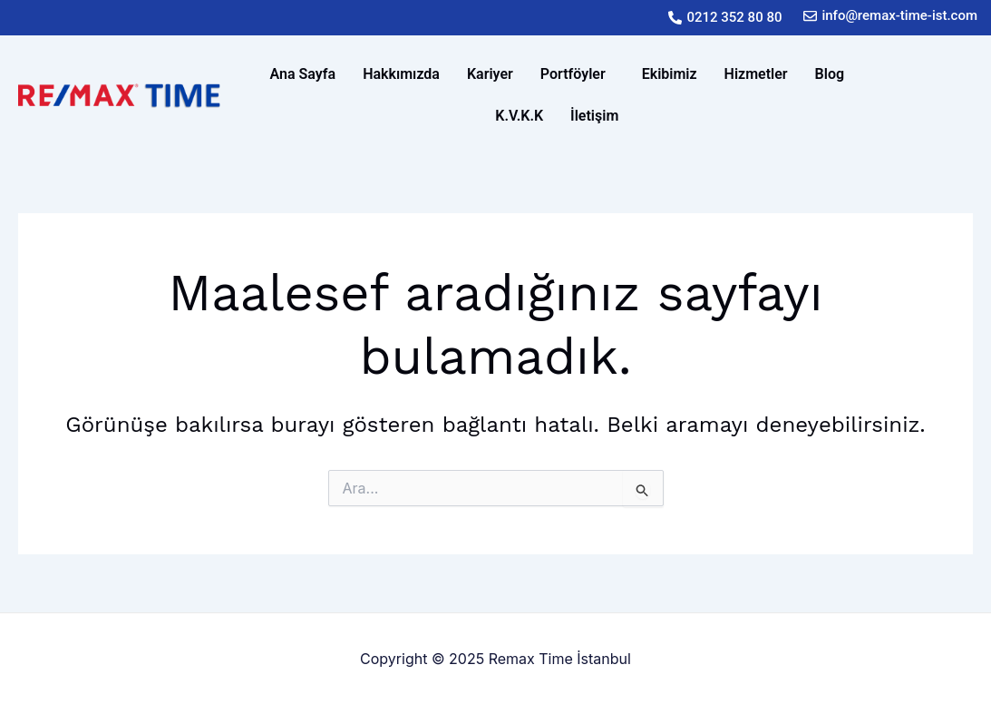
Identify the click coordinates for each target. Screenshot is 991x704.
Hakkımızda (401, 74)
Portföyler (573, 74)
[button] (577, 74)
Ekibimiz (669, 74)
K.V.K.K (519, 115)
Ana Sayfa (303, 74)
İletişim (594, 115)
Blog (829, 74)
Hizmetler (756, 74)
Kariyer (490, 74)
